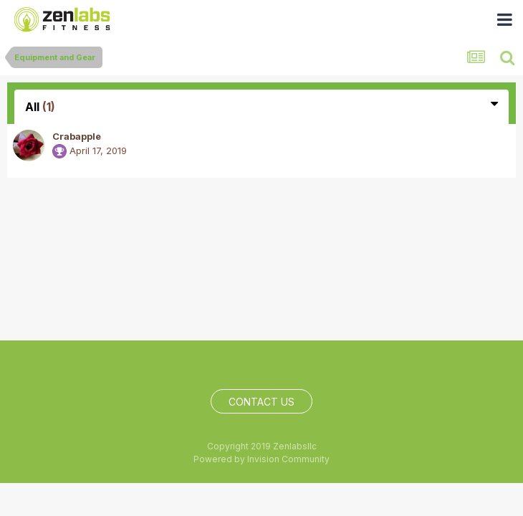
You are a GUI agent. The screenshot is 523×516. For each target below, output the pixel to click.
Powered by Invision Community (261, 459)
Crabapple (76, 136)
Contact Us (261, 402)
